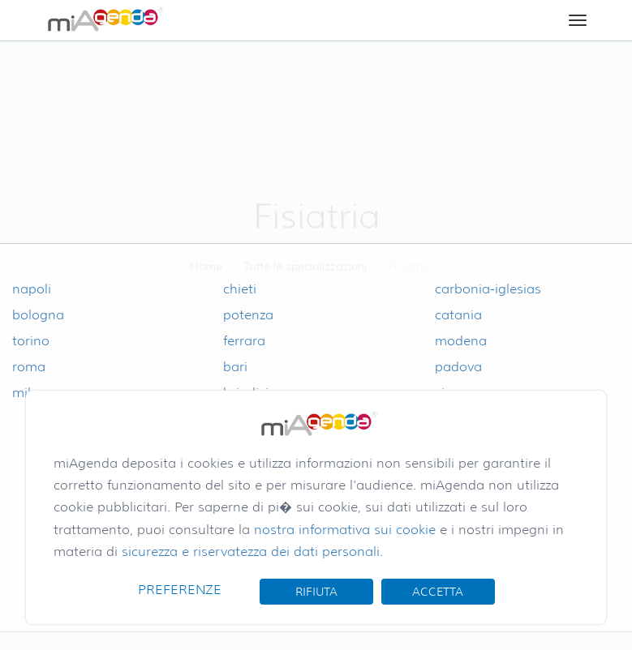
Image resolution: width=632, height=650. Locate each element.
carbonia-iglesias (488, 289)
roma (28, 366)
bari (235, 366)
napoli (31, 289)
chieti (239, 289)
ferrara (244, 341)
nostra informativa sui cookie (345, 529)
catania (458, 315)
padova (458, 366)
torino (30, 341)
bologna (38, 315)
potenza (248, 315)
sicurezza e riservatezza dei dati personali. (252, 551)
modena (461, 341)
